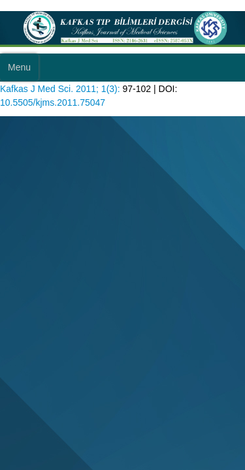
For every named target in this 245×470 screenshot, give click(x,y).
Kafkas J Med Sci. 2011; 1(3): (60, 89)
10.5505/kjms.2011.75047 (52, 102)
